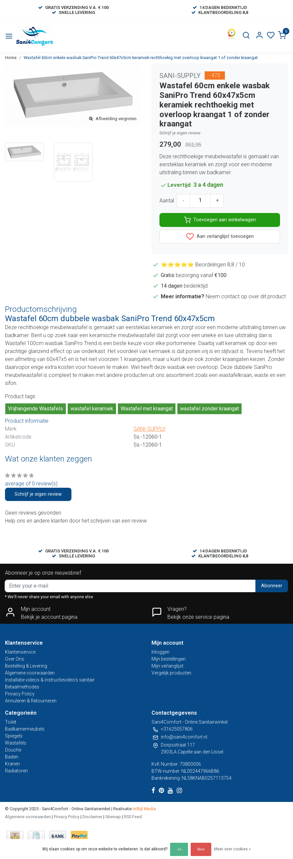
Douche (13, 749)
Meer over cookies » (232, 849)
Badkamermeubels (25, 729)
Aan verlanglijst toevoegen (220, 237)
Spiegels (14, 736)
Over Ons (14, 659)
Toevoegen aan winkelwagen (220, 220)
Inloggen (160, 652)
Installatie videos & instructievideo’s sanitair (50, 679)
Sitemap (113, 816)
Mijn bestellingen (168, 659)
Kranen (12, 763)
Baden (11, 756)
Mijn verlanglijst (167, 666)
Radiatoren (16, 770)
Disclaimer (92, 816)
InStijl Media (144, 808)
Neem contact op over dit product (246, 296)
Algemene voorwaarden (30, 673)
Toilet (10, 722)
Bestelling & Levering (26, 666)
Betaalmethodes (22, 686)
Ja (179, 849)
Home (11, 57)
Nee (201, 849)
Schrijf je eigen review (180, 132)
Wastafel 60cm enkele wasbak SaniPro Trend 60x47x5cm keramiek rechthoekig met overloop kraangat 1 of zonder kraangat (141, 57)
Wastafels (15, 743)
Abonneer (271, 586)
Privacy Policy (20, 693)
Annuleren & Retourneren (30, 700)
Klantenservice (20, 652)
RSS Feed (133, 816)
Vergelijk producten (171, 673)
